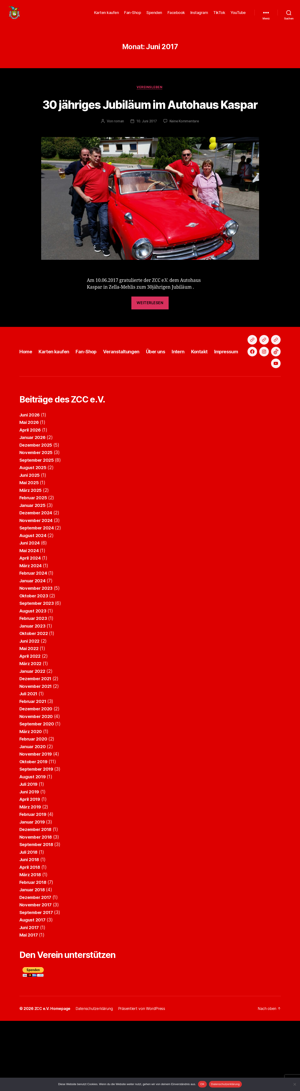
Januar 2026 (33, 507)
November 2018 (36, 907)
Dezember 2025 (36, 515)
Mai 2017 (29, 1005)
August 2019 (33, 847)
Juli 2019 (29, 854)
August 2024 (33, 605)
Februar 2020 (34, 809)
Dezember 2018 (36, 899)
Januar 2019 (33, 892)
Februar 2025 (34, 568)
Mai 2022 (29, 719)
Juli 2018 (29, 922)
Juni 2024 (30, 613)
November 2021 (36, 756)
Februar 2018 (34, 952)
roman (118, 144)
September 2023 (37, 673)
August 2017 (33, 990)
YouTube (238, 16)
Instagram (199, 16)
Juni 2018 (30, 930)
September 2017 (37, 982)
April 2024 (30, 628)
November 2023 (37, 658)
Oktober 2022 (34, 703)
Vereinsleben (150, 94)
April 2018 (30, 937)
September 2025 (37, 530)
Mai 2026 (29, 492)
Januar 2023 (33, 696)
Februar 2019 (34, 884)
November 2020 (37, 786)
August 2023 (33, 681)
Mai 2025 (29, 553)
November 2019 (36, 824)
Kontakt (218, 398)
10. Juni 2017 (146, 144)
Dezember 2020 (37, 779)
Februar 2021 (33, 771)
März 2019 (30, 877)
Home (26, 398)
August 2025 (33, 538)
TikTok (219, 16)
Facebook (176, 16)
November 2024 (37, 590)
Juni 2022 (30, 711)
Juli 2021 (29, 764)
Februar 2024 (34, 643)
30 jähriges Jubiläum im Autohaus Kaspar (150, 118)
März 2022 (31, 734)
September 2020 (37, 794)
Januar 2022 (33, 741)
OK (202, 1084)
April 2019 (30, 869)
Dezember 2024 (37, 583)
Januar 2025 (33, 575)
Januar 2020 (33, 816)
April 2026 (30, 500)
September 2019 (37, 839)
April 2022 (30, 726)
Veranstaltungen (132, 398)
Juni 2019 (30, 862)
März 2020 (31, 801)
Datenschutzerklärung (225, 1084)
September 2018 (37, 915)
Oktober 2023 (34, 666)
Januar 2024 (33, 651)
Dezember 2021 (36, 749)
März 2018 (30, 945)
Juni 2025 (30, 545)
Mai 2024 (29, 620)
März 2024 (31, 635)
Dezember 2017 (36, 967)
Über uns (170, 398)
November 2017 (36, 975)
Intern (195, 398)
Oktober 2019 (34, 831)
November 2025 (37, 523)
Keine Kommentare (184, 144)
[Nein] (294, 1084)
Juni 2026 (30, 485)
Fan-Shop (132, 16)
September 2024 (37, 598)
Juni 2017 (30, 997)
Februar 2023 (34, 688)
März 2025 (31, 560)
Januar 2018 (33, 960)
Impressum (247, 398)
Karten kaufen (106, 16)
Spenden (154, 16)
